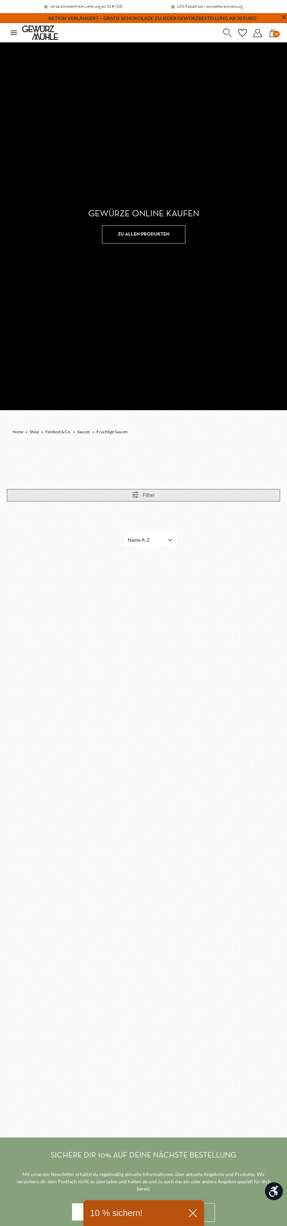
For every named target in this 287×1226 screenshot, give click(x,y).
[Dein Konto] (257, 33)
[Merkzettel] (242, 33)
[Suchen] (227, 33)
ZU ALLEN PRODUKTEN (144, 234)
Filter (143, 494)
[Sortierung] (150, 539)
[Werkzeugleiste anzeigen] (274, 1191)
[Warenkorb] (273, 33)
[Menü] (14, 33)
